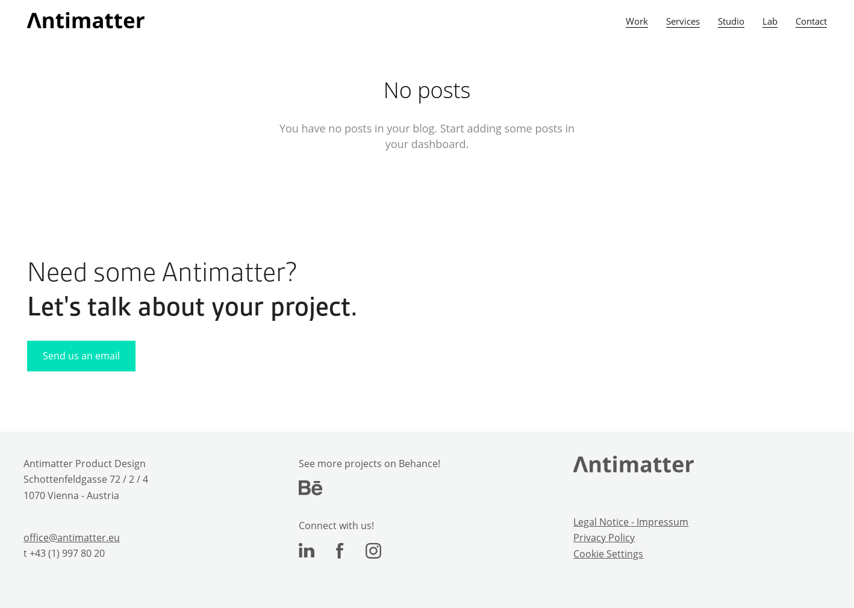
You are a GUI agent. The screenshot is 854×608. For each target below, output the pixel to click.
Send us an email (81, 355)
